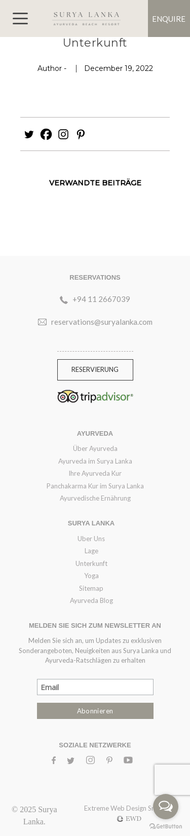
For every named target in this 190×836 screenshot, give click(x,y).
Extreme (97, 808)
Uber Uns (91, 539)
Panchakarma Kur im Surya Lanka (95, 486)
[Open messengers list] (165, 806)
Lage (91, 551)
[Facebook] (46, 134)
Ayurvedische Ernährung (95, 498)
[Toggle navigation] (20, 18)
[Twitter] (28, 134)
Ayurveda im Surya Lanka (95, 461)
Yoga (91, 576)
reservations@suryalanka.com (102, 321)
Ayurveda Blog (91, 600)
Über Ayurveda (95, 448)
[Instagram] (63, 134)
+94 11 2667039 (101, 298)
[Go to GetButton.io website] (165, 826)
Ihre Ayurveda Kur (95, 473)
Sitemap (91, 588)
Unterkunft (91, 563)
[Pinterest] (80, 134)
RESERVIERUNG (95, 369)
